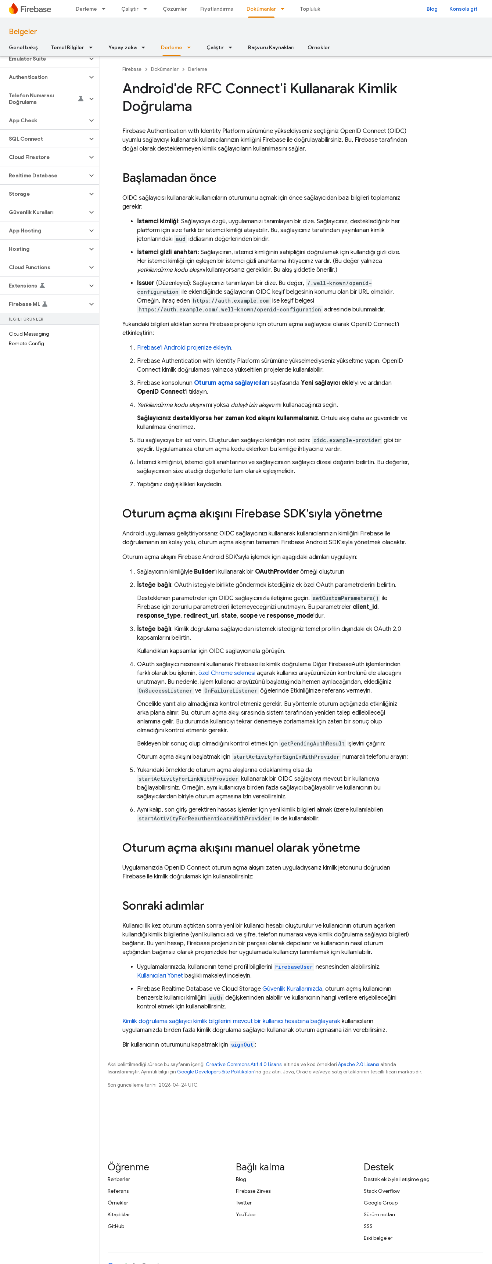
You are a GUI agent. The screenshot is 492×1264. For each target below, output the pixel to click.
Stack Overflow (382, 1191)
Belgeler (23, 31)
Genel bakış (23, 47)
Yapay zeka (122, 47)
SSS (368, 1226)
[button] (43, 59)
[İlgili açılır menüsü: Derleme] (106, 9)
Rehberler (119, 1179)
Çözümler (175, 9)
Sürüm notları (379, 1214)
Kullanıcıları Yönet (160, 975)
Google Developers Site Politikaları (215, 1072)
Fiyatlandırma (216, 9)
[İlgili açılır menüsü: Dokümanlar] (285, 9)
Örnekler (319, 47)
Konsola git (463, 9)
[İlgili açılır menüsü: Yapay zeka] (145, 47)
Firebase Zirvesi (254, 1191)
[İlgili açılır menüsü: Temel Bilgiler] (93, 47)
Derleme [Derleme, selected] (171, 47)
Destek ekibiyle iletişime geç (396, 1179)
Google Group (381, 1202)
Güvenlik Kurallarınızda (292, 989)
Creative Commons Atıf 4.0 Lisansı (244, 1064)
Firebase (131, 69)
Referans (118, 1191)
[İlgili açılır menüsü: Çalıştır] (147, 9)
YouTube (245, 1214)
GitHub (116, 1226)
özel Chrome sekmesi (226, 673)
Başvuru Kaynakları (271, 47)
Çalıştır (130, 9)
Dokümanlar (165, 69)
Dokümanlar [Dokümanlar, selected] (261, 9)
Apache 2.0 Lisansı (358, 1064)
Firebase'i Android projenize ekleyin (184, 347)
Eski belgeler (378, 1238)
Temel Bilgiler (67, 47)
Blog (432, 9)
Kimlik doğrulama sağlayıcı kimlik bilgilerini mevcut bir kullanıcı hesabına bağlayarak (231, 1021)
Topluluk (310, 9)
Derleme (86, 9)
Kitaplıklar (119, 1214)
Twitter (244, 1202)
